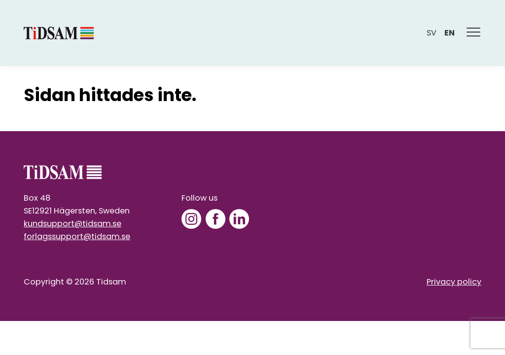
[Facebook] (215, 219)
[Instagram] (191, 219)
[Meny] (474, 33)
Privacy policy (454, 281)
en (449, 32)
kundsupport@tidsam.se (72, 223)
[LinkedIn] (239, 219)
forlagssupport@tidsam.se (77, 236)
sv (431, 32)
